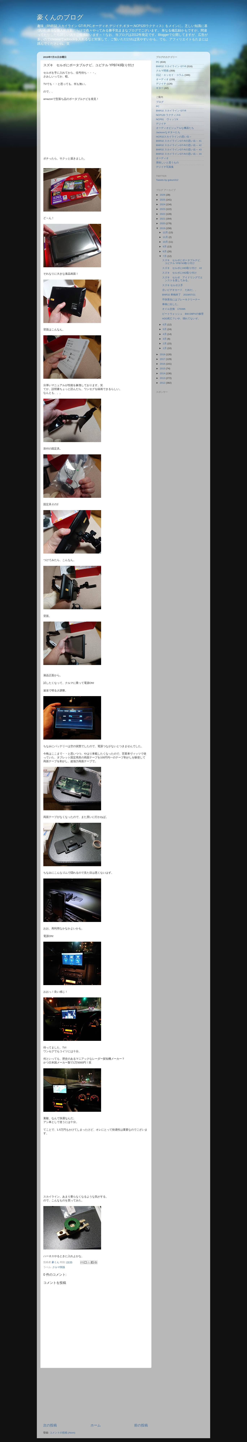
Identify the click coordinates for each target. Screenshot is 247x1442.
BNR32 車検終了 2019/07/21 (179, 294)
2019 (163, 228)
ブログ (160, 102)
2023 (163, 209)
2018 (163, 354)
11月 (166, 237)
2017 (163, 359)
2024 (163, 204)
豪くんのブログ (60, 17)
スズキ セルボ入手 (172, 285)
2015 (163, 368)
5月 (165, 329)
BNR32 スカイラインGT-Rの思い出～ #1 (179, 141)
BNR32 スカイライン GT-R (171, 66)
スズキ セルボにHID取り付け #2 (182, 268)
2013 (163, 378)
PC (157, 62)
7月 (165, 256)
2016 (163, 363)
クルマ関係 (58, 1267)
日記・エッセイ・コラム (170, 75)
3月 (165, 338)
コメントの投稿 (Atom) (62, 1432)
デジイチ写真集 (165, 167)
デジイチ (161, 83)
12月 (166, 232)
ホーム (95, 1425)
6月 (165, 324)
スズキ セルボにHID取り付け (179, 272)
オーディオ (162, 79)
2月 (165, 343)
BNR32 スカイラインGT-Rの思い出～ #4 (179, 154)
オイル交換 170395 (173, 309)
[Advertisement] (95, 1395)
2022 (163, 214)
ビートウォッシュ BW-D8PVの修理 (184, 314)
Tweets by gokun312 (167, 180)
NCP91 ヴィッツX (167, 119)
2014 (163, 373)
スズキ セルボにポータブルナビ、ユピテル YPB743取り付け (182, 262)
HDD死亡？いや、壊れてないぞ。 (181, 318)
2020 (163, 223)
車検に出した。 (171, 304)
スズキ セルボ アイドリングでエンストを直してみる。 (182, 279)
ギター (160, 88)
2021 (163, 218)
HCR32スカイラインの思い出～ (174, 136)
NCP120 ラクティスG (168, 115)
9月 (165, 246)
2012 (163, 382)
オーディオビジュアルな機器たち (175, 128)
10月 (166, 241)
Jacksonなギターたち (168, 132)
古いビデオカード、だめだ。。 (180, 290)
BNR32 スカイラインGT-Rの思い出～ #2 (179, 145)
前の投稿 (141, 1425)
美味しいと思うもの (167, 162)
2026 (163, 194)
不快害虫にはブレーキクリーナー (181, 299)
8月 (165, 251)
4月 (165, 334)
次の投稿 (50, 1425)
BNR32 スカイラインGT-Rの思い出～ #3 (179, 149)
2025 (163, 199)
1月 (165, 348)
